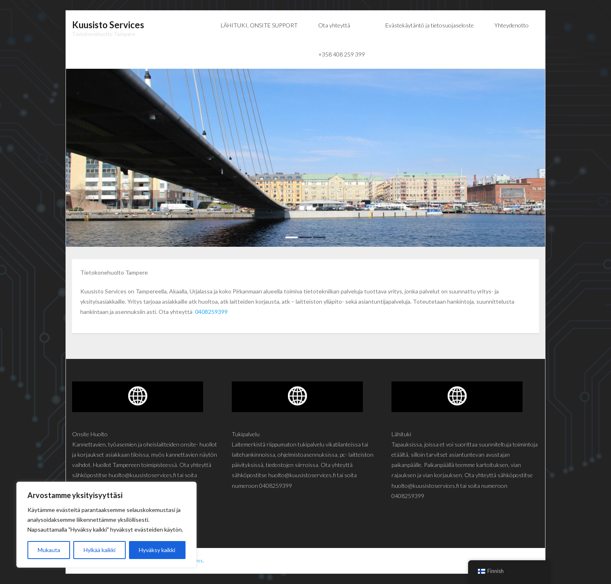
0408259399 (211, 311)
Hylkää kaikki (99, 549)
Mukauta (49, 549)
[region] (106, 525)
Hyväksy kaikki (157, 549)
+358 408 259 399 (341, 54)
